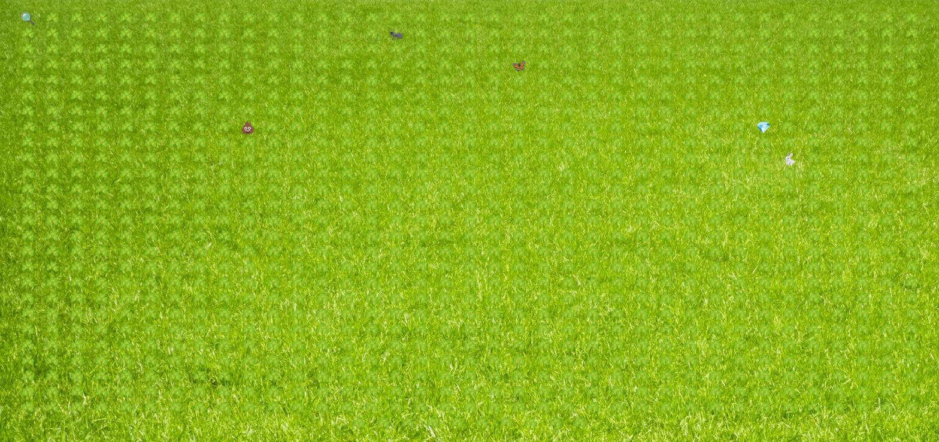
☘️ (52, 18)
